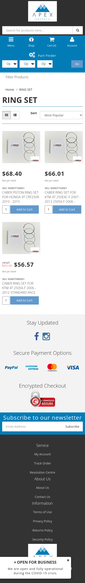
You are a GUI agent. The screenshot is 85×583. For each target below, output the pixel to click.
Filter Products (17, 77)
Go (77, 64)
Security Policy (42, 539)
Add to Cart (24, 209)
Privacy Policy (42, 521)
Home (9, 89)
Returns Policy (42, 530)
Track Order (42, 463)
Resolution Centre (42, 472)
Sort (34, 113)
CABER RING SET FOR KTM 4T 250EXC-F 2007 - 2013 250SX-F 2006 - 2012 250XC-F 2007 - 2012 (62, 201)
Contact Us (42, 497)
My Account (42, 454)
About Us (42, 488)
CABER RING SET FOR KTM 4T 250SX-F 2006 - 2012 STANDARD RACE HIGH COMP (19, 290)
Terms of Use (42, 512)
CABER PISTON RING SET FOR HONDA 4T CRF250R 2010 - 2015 (20, 197)
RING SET (25, 89)
